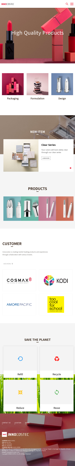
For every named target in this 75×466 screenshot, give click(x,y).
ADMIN (27, 423)
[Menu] (72, 4)
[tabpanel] (38, 155)
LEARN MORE (45, 158)
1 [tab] (70, 168)
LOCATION (17, 423)
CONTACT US (6, 423)
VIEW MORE (7, 264)
